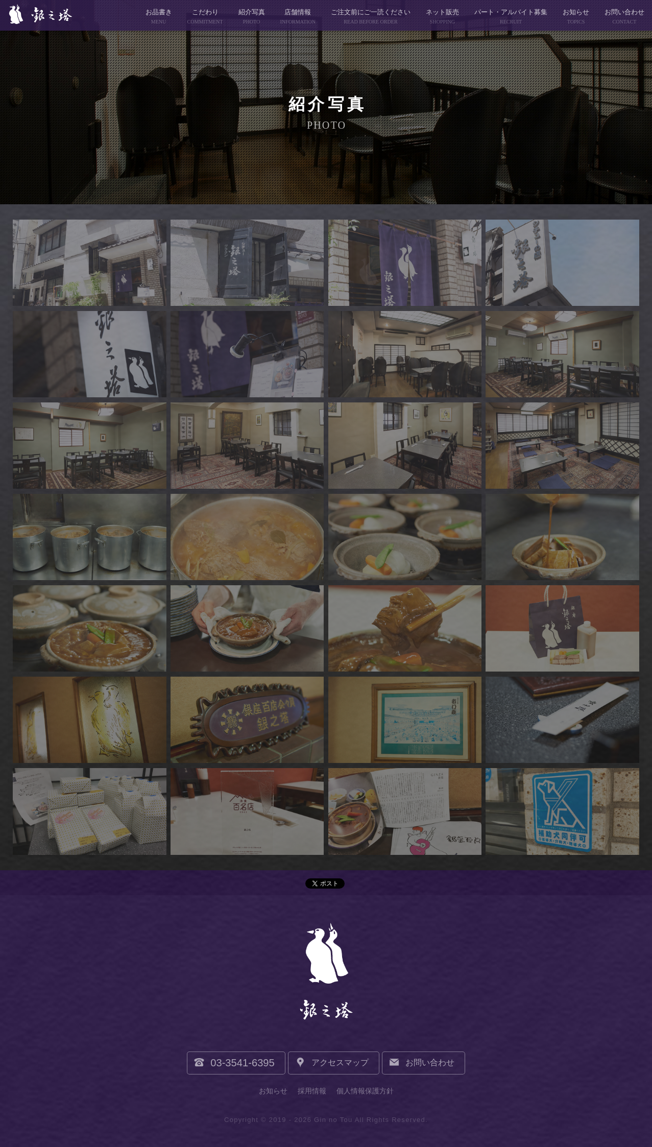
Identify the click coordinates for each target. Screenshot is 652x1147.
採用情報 (312, 1091)
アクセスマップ (340, 1062)
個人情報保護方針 (365, 1091)
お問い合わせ (429, 1062)
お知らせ (273, 1091)
